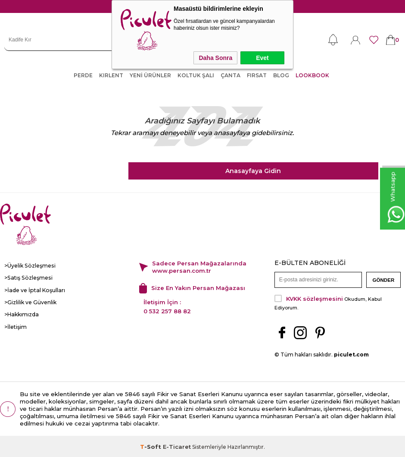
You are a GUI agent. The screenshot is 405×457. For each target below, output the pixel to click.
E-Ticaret (177, 445)
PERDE (83, 75)
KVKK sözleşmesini (314, 297)
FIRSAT (257, 75)
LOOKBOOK (312, 75)
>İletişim (15, 326)
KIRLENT (111, 75)
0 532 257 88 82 (167, 310)
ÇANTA (230, 75)
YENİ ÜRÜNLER (150, 75)
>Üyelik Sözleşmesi (29, 265)
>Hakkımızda (21, 314)
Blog (281, 75)
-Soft (151, 445)
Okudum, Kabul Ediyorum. (328, 301)
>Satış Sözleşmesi (27, 277)
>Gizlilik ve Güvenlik (30, 302)
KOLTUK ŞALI (196, 75)
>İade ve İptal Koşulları (33, 290)
